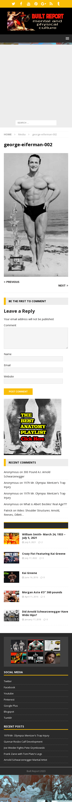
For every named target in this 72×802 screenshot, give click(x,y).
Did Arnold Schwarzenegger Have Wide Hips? (45, 640)
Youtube (9, 720)
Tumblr (8, 745)
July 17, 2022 (31, 585)
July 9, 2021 (30, 569)
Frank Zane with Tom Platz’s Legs (23, 781)
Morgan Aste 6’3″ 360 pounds (42, 619)
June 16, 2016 (31, 604)
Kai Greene (29, 600)
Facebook (9, 714)
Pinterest (9, 726)
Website (9, 376)
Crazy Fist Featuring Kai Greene (43, 580)
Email (7, 365)
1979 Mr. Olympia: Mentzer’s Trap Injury (26, 762)
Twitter (8, 708)
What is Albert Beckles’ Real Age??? (45, 504)
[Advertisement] (36, 80)
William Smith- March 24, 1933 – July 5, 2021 (43, 563)
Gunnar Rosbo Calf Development (23, 768)
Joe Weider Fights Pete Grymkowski (24, 774)
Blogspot (9, 738)
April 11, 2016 (31, 623)
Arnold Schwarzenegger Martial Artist (25, 787)
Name (8, 354)
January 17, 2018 (33, 646)
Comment (10, 325)
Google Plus (11, 732)
